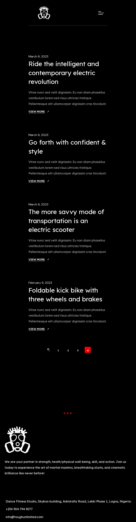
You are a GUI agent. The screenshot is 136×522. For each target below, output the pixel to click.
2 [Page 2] (68, 350)
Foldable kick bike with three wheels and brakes (65, 294)
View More (36, 111)
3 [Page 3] (77, 350)
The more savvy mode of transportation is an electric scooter (66, 221)
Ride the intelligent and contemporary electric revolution (63, 73)
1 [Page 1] (58, 350)
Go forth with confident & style (67, 146)
